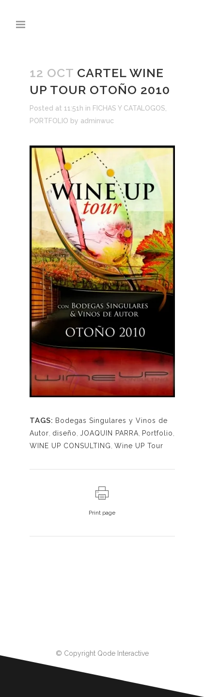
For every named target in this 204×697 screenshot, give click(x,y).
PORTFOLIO (49, 121)
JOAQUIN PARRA (109, 433)
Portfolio (157, 433)
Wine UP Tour (138, 446)
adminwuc (97, 121)
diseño (64, 433)
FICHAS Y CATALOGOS (129, 108)
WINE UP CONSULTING (70, 446)
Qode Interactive (123, 653)
